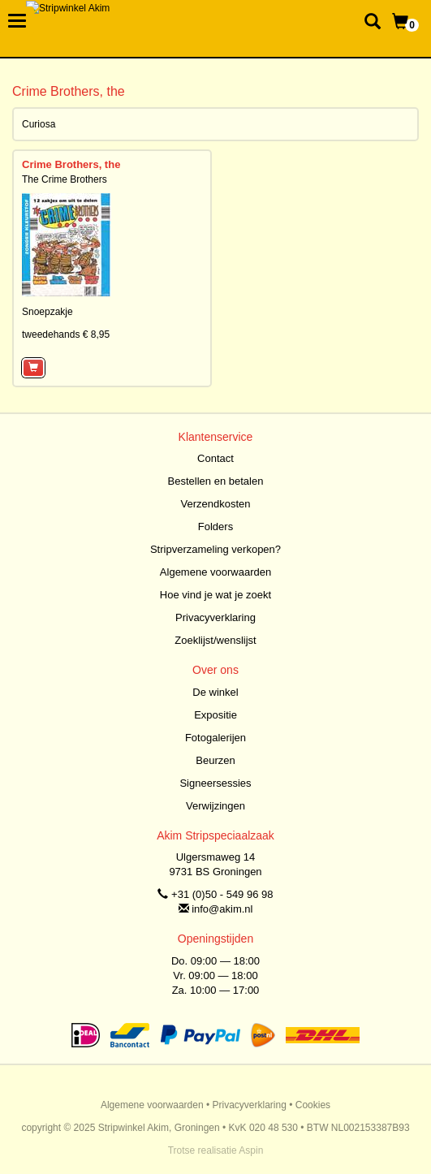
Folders (215, 526)
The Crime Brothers (64, 179)
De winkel (215, 692)
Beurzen (215, 760)
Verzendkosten (215, 504)
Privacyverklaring (215, 617)
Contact (215, 458)
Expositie (215, 715)
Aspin (251, 1150)
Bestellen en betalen (216, 481)
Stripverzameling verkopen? (215, 549)
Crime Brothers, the (71, 164)
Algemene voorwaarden (215, 572)
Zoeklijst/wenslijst (215, 640)
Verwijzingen (215, 806)
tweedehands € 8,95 (66, 334)
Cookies (312, 1105)
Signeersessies (215, 783)
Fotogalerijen (215, 738)
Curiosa (38, 124)
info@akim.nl (222, 909)
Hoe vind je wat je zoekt (215, 595)
